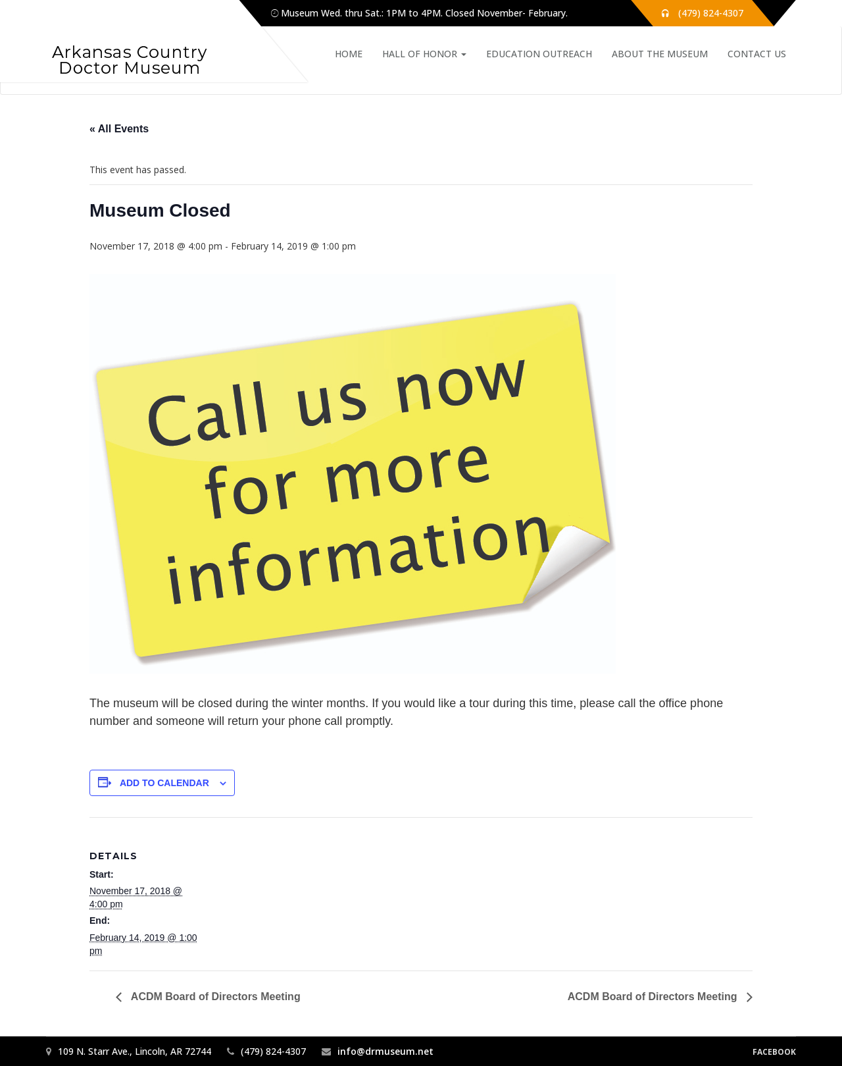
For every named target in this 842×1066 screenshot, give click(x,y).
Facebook (774, 1051)
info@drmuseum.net (385, 1051)
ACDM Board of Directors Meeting (214, 996)
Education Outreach (539, 53)
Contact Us (757, 53)
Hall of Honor (424, 53)
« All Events (119, 128)
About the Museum (660, 53)
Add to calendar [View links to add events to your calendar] (164, 783)
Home (348, 53)
